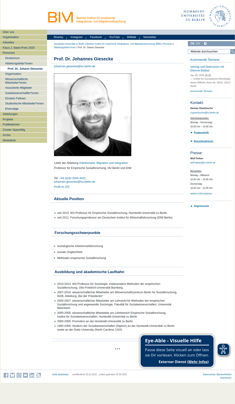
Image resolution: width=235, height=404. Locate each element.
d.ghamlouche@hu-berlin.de (204, 112)
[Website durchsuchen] (211, 51)
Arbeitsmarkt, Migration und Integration (103, 163)
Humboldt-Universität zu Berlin (69, 44)
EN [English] (198, 43)
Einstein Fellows (15, 98)
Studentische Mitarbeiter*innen (24, 103)
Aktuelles (8, 42)
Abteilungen (10, 114)
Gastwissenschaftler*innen (22, 93)
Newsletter (149, 37)
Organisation (11, 37)
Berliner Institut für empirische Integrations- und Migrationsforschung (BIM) (123, 44)
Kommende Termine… (202, 91)
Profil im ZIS (61, 186)
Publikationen (11, 124)
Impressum (225, 378)
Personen (9, 52)
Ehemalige (12, 108)
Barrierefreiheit (224, 374)
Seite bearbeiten (60, 374)
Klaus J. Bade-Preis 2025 (18, 47)
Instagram (77, 37)
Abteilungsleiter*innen (19, 63)
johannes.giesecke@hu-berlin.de (74, 66)
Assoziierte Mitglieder (18, 87)
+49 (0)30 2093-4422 (72, 178)
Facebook (96, 37)
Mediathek (9, 140)
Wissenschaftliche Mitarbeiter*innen (16, 80)
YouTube (114, 37)
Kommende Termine (204, 59)
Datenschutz (209, 374)
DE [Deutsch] (193, 43)
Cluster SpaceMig (14, 129)
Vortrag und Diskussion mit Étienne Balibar (207, 68)
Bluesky (58, 37)
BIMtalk (131, 37)
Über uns (8, 32)
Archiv (7, 135)
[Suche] (232, 51)
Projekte (8, 119)
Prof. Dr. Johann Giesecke (25, 68)
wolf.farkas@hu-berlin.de (202, 162)
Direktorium (12, 58)
